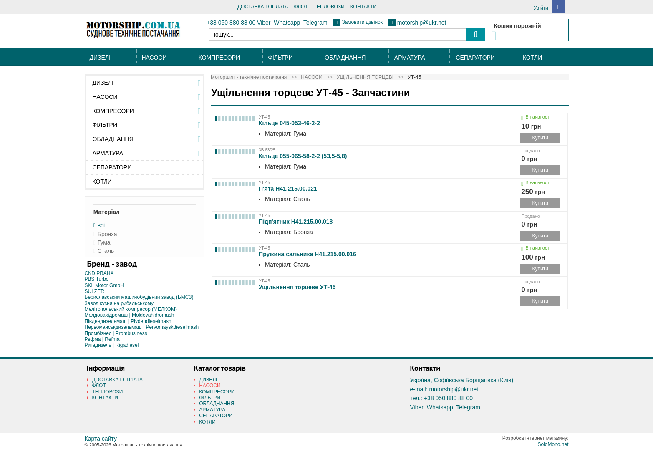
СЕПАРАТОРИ (475, 57)
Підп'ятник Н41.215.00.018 (296, 221)
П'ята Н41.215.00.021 (288, 188)
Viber (263, 22)
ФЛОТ (301, 7)
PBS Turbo (97, 279)
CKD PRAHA (99, 273)
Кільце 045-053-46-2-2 (289, 123)
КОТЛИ (532, 57)
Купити (540, 138)
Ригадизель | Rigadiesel (112, 345)
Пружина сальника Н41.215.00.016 (307, 254)
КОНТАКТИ (363, 7)
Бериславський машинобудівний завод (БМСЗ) (139, 297)
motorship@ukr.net (421, 22)
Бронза (107, 234)
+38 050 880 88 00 (231, 22)
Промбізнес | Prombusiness (116, 333)
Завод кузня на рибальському (119, 303)
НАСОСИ (153, 57)
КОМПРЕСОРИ (219, 57)
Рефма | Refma (102, 339)
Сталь (106, 251)
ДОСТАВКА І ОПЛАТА (262, 7)
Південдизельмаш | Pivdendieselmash (128, 321)
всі (101, 225)
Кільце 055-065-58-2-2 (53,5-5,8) (303, 156)
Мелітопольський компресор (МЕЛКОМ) (131, 309)
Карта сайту (101, 438)
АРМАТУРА (409, 57)
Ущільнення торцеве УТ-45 (297, 287)
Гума (104, 243)
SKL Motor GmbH (104, 285)
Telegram (315, 22)
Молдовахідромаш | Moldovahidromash (129, 315)
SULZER (94, 291)
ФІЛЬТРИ (280, 57)
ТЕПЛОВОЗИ (329, 7)
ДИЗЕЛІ (100, 57)
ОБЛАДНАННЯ (345, 57)
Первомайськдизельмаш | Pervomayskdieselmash (142, 327)
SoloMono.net (552, 444)
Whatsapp (287, 22)
